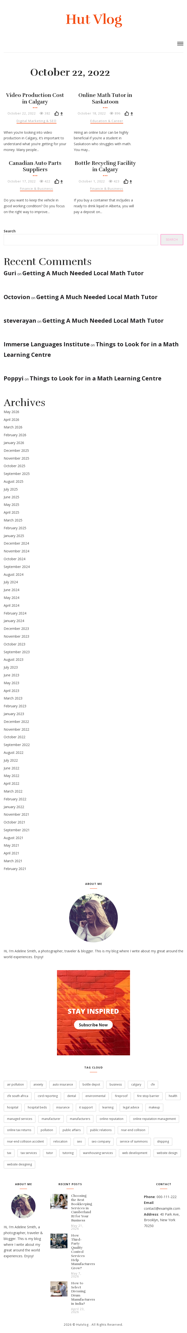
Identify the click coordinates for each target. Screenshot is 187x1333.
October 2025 (14, 465)
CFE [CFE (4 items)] (153, 1084)
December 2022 (16, 721)
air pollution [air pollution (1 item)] (15, 1084)
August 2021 (13, 837)
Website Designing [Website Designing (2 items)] (19, 1164)
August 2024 (13, 574)
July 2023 (11, 667)
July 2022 (11, 760)
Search (10, 231)
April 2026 (11, 419)
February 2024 (15, 613)
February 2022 (15, 799)
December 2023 (16, 628)
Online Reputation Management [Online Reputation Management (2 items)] (154, 1119)
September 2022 (17, 744)
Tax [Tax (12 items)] (9, 1153)
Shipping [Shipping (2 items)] (163, 1141)
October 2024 (14, 559)
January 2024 (14, 620)
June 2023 (11, 675)
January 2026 (14, 442)
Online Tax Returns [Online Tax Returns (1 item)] (19, 1130)
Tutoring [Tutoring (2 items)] (68, 1153)
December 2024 (16, 543)
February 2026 (15, 435)
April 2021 (11, 853)
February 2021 (15, 868)
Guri (10, 273)
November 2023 (16, 636)
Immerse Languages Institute (47, 344)
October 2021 (14, 822)
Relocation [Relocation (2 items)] (60, 1141)
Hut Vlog (93, 19)
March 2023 (13, 698)
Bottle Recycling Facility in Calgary (105, 166)
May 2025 (11, 504)
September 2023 (17, 652)
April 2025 (11, 512)
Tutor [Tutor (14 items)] (49, 1153)
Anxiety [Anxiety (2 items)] (38, 1084)
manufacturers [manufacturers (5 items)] (80, 1119)
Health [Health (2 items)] (173, 1096)
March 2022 (13, 791)
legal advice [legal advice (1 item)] (131, 1107)
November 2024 (16, 551)
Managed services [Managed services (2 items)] (19, 1119)
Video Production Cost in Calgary (35, 98)
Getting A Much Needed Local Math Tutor (83, 273)
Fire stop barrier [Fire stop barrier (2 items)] (148, 1096)
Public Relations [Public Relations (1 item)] (101, 1130)
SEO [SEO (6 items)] (79, 1141)
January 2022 (14, 806)
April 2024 (11, 605)
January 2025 (14, 535)
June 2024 (11, 589)
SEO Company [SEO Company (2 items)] (101, 1141)
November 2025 (16, 458)
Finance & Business (36, 188)
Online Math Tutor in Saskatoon (105, 98)
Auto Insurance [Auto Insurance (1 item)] (63, 1084)
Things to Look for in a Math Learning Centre (95, 378)
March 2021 (13, 861)
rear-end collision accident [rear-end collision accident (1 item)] (25, 1141)
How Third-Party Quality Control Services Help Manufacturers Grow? (83, 1251)
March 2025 (13, 520)
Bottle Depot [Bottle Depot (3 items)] (91, 1084)
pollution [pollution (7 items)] (47, 1130)
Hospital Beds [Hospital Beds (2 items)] (37, 1107)
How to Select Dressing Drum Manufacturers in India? (83, 1293)
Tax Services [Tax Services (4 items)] (29, 1153)
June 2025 (11, 497)
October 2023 (14, 644)
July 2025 (11, 489)
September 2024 (17, 566)
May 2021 (11, 845)
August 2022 (13, 752)
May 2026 (11, 411)
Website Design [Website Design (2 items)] (167, 1153)
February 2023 (15, 706)
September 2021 (17, 830)
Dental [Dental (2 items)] (71, 1096)
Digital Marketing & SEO (36, 121)
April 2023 (11, 690)
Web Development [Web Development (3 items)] (134, 1153)
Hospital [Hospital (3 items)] (12, 1107)
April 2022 (11, 783)
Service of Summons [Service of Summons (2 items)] (134, 1141)
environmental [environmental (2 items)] (95, 1096)
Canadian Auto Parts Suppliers (35, 166)
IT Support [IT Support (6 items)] (86, 1107)
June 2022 (11, 768)
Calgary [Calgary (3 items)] (136, 1084)
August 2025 (13, 481)
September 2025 (17, 473)
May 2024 (11, 597)
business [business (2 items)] (116, 1084)
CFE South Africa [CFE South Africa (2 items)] (17, 1096)
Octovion (17, 297)
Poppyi (14, 378)
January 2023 (14, 713)
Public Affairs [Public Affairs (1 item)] (72, 1130)
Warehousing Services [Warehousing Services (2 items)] (98, 1153)
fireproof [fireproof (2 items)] (121, 1096)
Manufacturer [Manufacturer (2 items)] (51, 1119)
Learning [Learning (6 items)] (107, 1107)
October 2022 (14, 737)
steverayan (20, 320)
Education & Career (106, 121)
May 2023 (11, 683)
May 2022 (11, 775)
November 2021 (16, 814)
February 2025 (15, 528)
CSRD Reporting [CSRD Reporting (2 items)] (48, 1096)
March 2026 (13, 427)
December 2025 (16, 450)
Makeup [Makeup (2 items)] (154, 1107)
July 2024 (11, 582)
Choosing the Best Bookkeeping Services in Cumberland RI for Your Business (81, 1208)
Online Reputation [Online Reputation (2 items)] (111, 1119)
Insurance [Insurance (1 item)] (63, 1107)
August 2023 (13, 659)
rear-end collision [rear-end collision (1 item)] (133, 1130)
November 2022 (16, 729)
